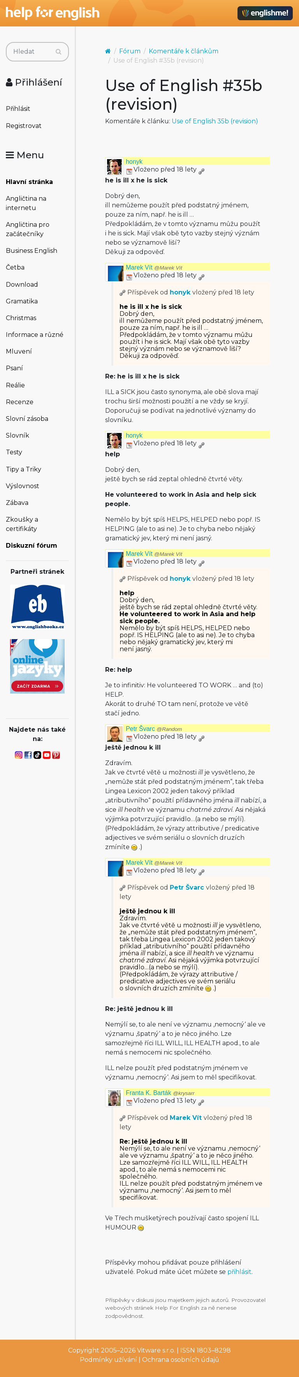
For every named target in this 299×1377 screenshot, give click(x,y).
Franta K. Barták (160, 1093)
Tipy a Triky (23, 469)
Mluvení (19, 351)
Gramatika (22, 301)
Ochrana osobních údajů (180, 1359)
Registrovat (24, 126)
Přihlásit (18, 108)
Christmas (21, 318)
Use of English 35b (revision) (215, 121)
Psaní (14, 368)
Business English (31, 250)
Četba (15, 267)
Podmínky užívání (108, 1359)
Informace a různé (34, 334)
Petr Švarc (154, 728)
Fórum (130, 51)
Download (22, 284)
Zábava (17, 502)
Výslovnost (22, 486)
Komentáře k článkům (183, 51)
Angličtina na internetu (26, 203)
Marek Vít (154, 267)
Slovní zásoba (27, 418)
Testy (14, 452)
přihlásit (239, 1271)
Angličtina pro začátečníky (27, 229)
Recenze (19, 402)
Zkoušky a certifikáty (22, 524)
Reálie (15, 385)
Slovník (17, 435)
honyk (134, 161)
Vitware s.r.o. (156, 1350)
